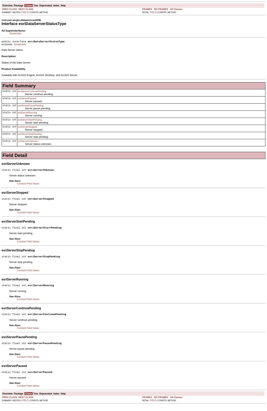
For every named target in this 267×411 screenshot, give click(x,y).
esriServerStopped (27, 128)
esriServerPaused (27, 99)
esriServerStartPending (30, 121)
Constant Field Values (28, 185)
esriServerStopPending (30, 135)
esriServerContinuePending (32, 92)
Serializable (15, 33)
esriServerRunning (27, 114)
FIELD (25, 12)
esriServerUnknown (28, 142)
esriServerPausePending (30, 106)
